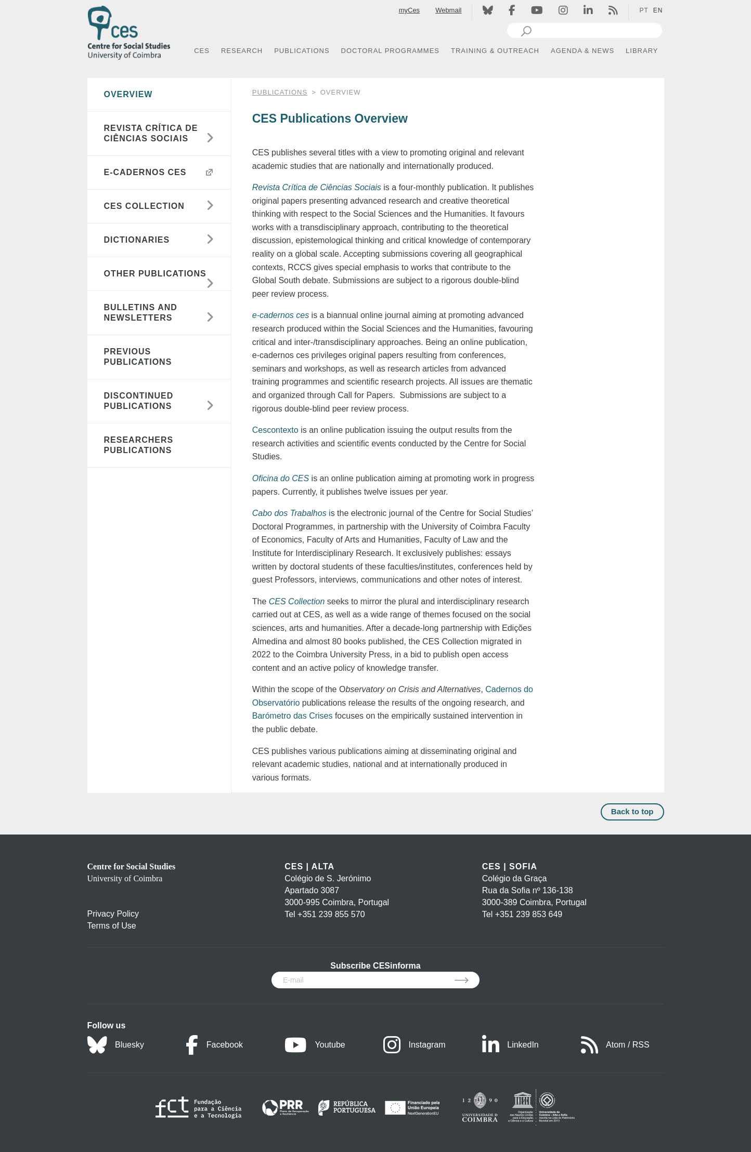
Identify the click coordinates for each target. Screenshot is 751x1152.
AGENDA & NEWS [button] (582, 51)
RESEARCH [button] (242, 51)
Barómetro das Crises (292, 715)
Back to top (632, 811)
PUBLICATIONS (279, 92)
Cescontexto (276, 430)
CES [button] (202, 51)
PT (643, 10)
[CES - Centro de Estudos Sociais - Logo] (129, 30)
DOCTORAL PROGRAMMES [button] (390, 51)
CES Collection (297, 601)
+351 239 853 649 (528, 914)
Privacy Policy (113, 913)
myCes (409, 10)
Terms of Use (111, 925)
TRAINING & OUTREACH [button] (495, 51)
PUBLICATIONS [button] (301, 51)
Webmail (448, 10)
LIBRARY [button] (642, 51)
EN (658, 10)
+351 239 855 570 (331, 914)
